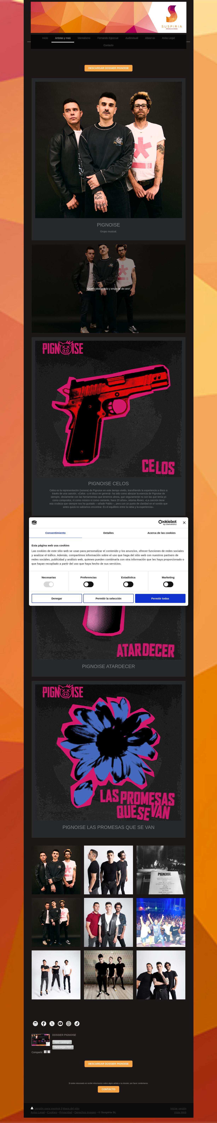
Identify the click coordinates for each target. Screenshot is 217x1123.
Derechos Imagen (85, 1112)
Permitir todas (160, 598)
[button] (62, 1042)
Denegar (56, 598)
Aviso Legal (38, 1112)
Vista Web (180, 1112)
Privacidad (65, 1112)
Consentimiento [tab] (55, 532)
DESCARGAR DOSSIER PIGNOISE (108, 68)
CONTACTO (108, 1089)
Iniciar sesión (178, 1108)
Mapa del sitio (71, 1108)
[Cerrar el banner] (184, 522)
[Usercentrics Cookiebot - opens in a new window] (161, 522)
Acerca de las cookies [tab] (161, 532)
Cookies (52, 1112)
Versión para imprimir (46, 1108)
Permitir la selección (108, 598)
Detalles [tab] (108, 532)
